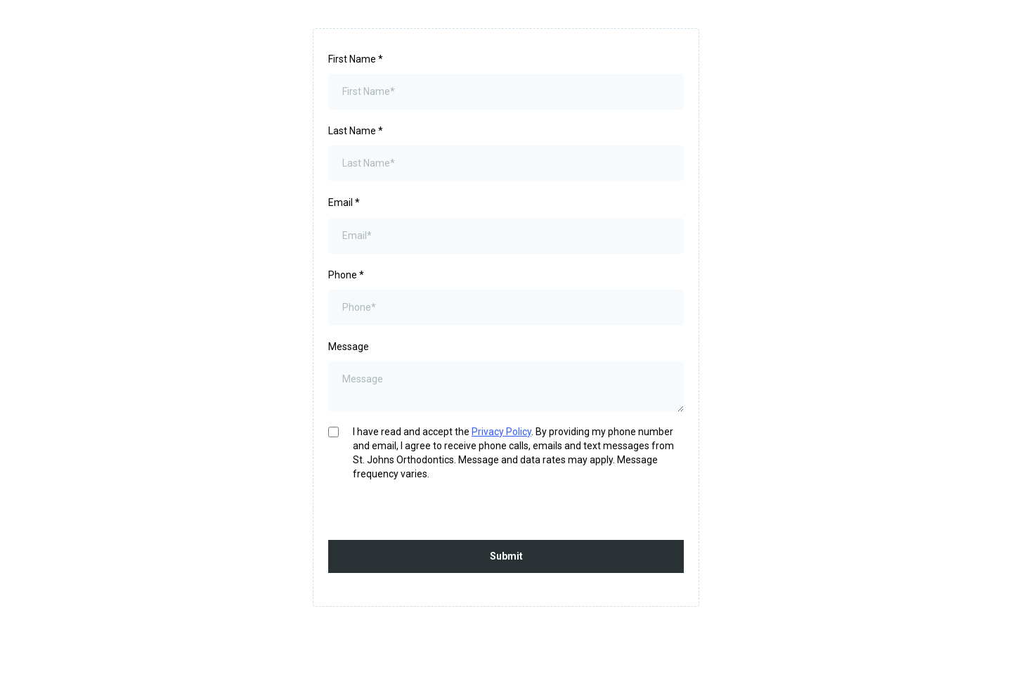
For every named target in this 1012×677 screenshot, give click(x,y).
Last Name (355, 130)
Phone (346, 275)
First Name (355, 59)
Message (348, 346)
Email (344, 202)
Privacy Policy (501, 431)
